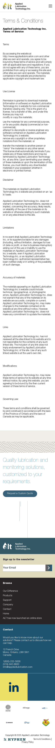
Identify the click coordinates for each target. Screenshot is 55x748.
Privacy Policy (27, 742)
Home (6, 614)
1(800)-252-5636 (11, 662)
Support (7, 600)
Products (7, 596)
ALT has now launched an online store (22, 618)
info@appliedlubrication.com (17, 667)
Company (8, 605)
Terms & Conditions (42, 739)
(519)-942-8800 (11, 664)
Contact (7, 609)
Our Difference (10, 591)
